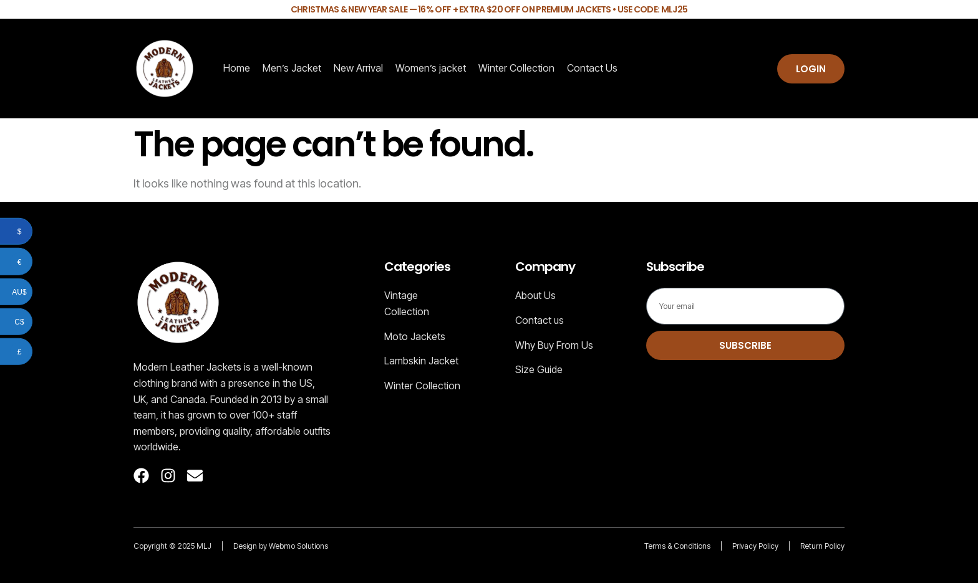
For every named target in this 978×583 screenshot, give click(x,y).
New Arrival (358, 68)
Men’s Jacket (292, 68)
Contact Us (592, 68)
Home (236, 68)
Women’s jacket (430, 68)
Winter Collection (516, 68)
